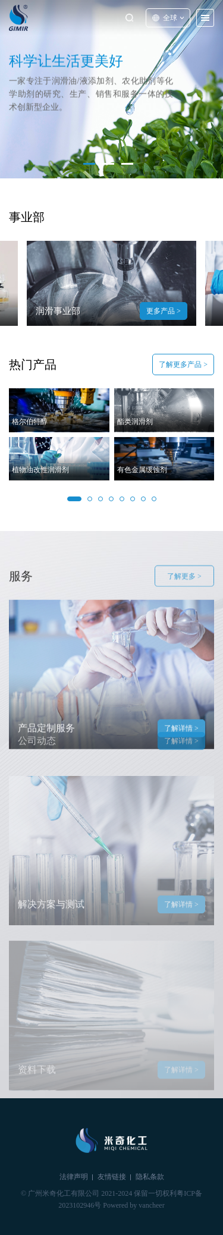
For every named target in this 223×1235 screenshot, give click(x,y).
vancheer (151, 1205)
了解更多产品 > (183, 365)
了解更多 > (184, 586)
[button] (89, 163)
